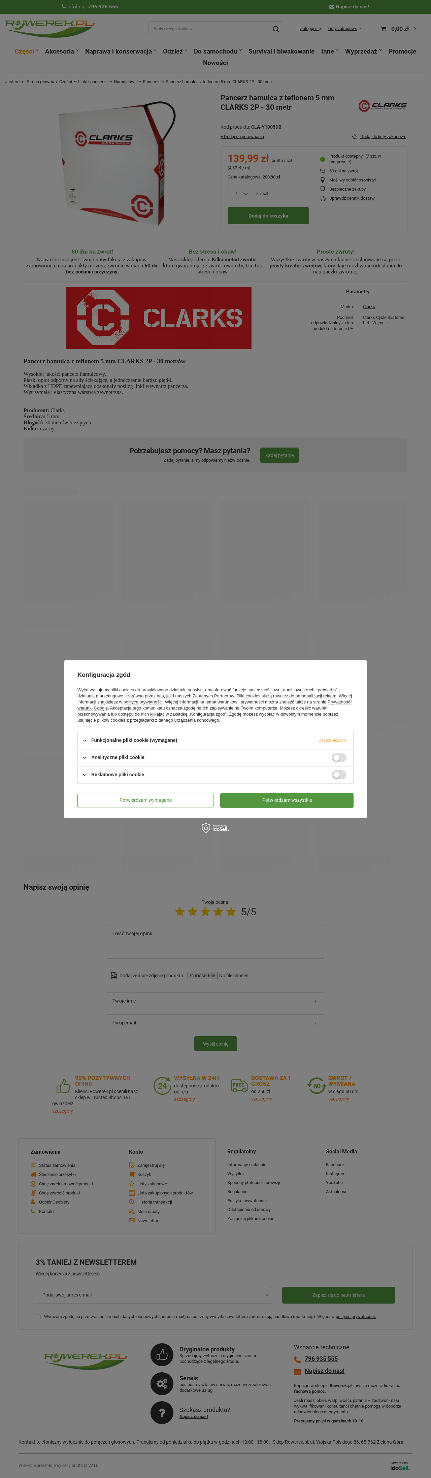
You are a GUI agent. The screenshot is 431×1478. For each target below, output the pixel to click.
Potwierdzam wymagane (146, 800)
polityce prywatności (143, 701)
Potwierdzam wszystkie (287, 800)
